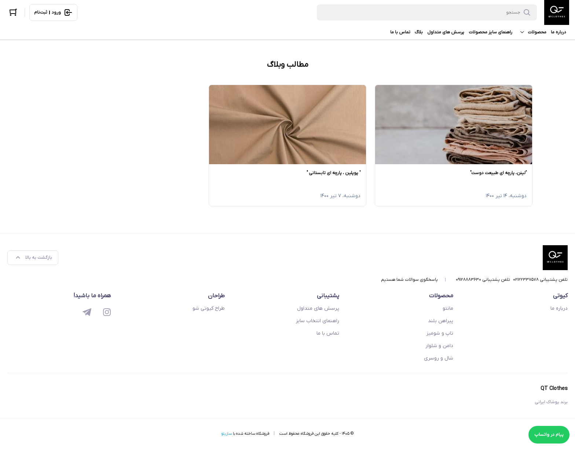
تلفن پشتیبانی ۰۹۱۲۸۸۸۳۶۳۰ (483, 279)
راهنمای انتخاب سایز (317, 320)
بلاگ (419, 32)
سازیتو (226, 433)
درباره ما (558, 32)
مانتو (448, 308)
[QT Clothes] (556, 12)
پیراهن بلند (440, 320)
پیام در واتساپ (549, 435)
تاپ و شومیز (439, 333)
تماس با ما (400, 32)
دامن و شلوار (439, 345)
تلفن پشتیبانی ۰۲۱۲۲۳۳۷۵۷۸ (540, 279)
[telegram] (87, 313)
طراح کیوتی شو (209, 308)
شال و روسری (438, 358)
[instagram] (107, 313)
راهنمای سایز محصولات (490, 32)
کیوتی (560, 295)
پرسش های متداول (445, 32)
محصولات (531, 32)
